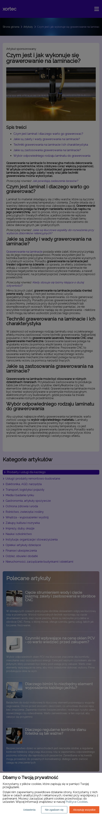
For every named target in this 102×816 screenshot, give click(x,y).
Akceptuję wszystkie (84, 809)
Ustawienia (29, 809)
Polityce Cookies (77, 801)
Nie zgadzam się (54, 809)
